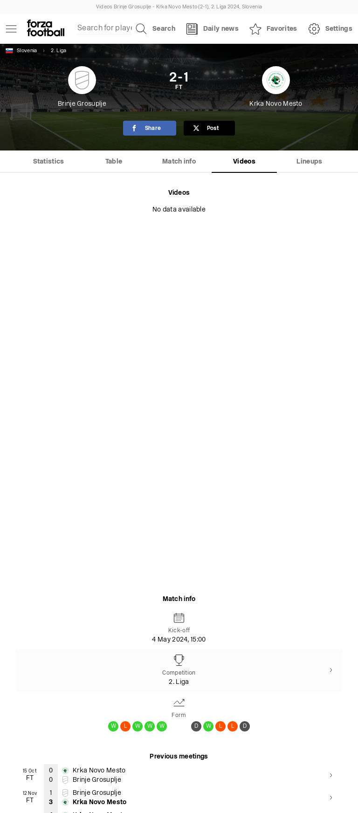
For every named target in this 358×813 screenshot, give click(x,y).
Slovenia (21, 50)
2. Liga (58, 51)
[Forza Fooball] (45, 28)
